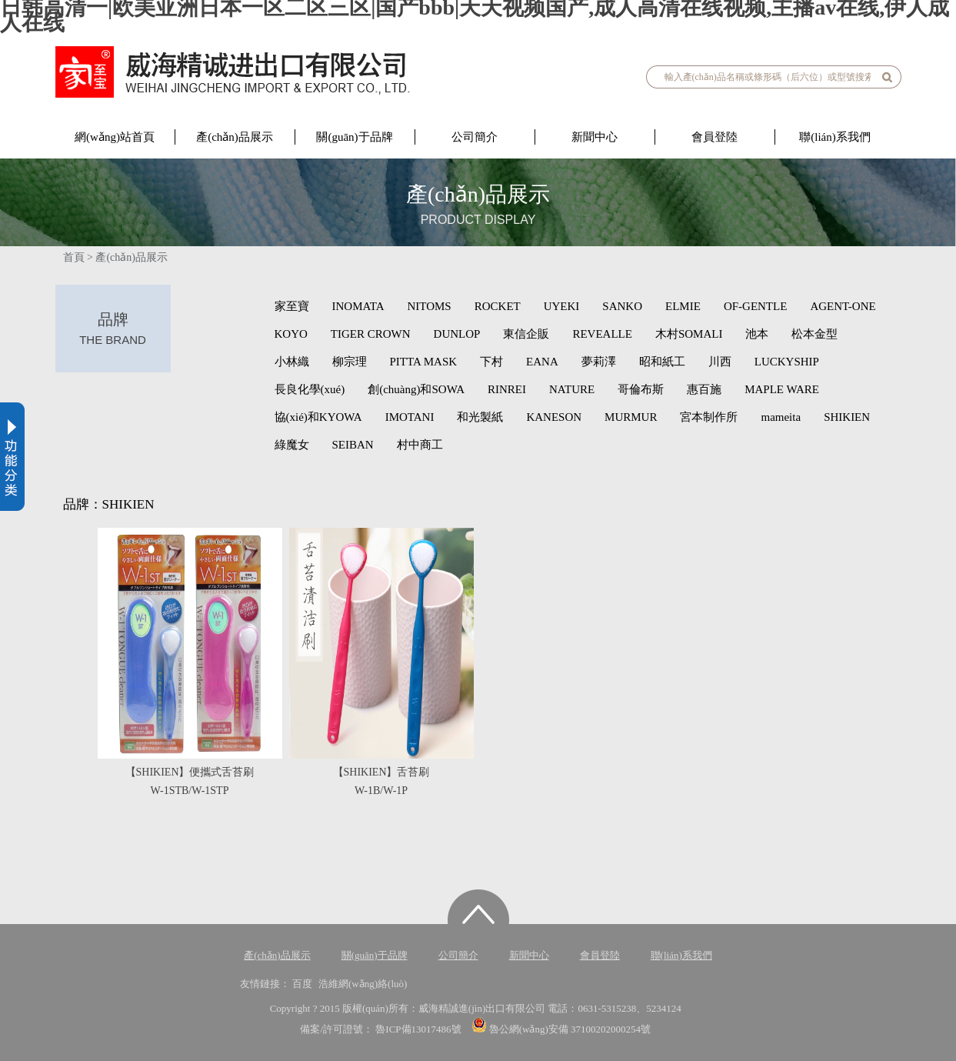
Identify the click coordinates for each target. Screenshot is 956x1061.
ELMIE (683, 306)
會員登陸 (714, 137)
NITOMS (429, 306)
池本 (756, 334)
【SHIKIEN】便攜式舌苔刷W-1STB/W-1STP (190, 781)
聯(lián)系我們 (834, 137)
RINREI (507, 389)
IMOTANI (410, 417)
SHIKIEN (847, 417)
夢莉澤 (598, 361)
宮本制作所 (709, 417)
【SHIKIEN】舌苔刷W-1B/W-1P (381, 781)
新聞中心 (594, 137)
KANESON (553, 417)
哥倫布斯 (641, 389)
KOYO (291, 334)
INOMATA (358, 306)
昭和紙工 (662, 361)
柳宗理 (349, 361)
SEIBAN (353, 445)
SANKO (622, 306)
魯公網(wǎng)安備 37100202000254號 (561, 1029)
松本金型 (814, 334)
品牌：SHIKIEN (109, 504)
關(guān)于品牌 (354, 137)
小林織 (292, 361)
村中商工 (420, 445)
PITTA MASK (424, 361)
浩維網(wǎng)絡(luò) (362, 983)
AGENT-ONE (842, 306)
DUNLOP (457, 334)
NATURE (572, 389)
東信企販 (526, 334)
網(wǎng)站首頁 (115, 137)
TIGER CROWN (371, 334)
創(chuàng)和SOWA (416, 389)
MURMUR (631, 417)
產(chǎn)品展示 (234, 137)
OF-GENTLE (756, 306)
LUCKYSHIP (786, 361)
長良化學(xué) (310, 389)
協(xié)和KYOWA (318, 417)
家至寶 (292, 306)
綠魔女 (292, 445)
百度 (302, 983)
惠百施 (704, 389)
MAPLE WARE (781, 389)
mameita (781, 417)
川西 (719, 361)
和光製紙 (480, 417)
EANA (542, 361)
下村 (491, 361)
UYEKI (562, 306)
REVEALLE (601, 334)
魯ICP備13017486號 (419, 1029)
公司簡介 (474, 137)
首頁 (74, 257)
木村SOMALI (689, 334)
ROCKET (498, 306)
